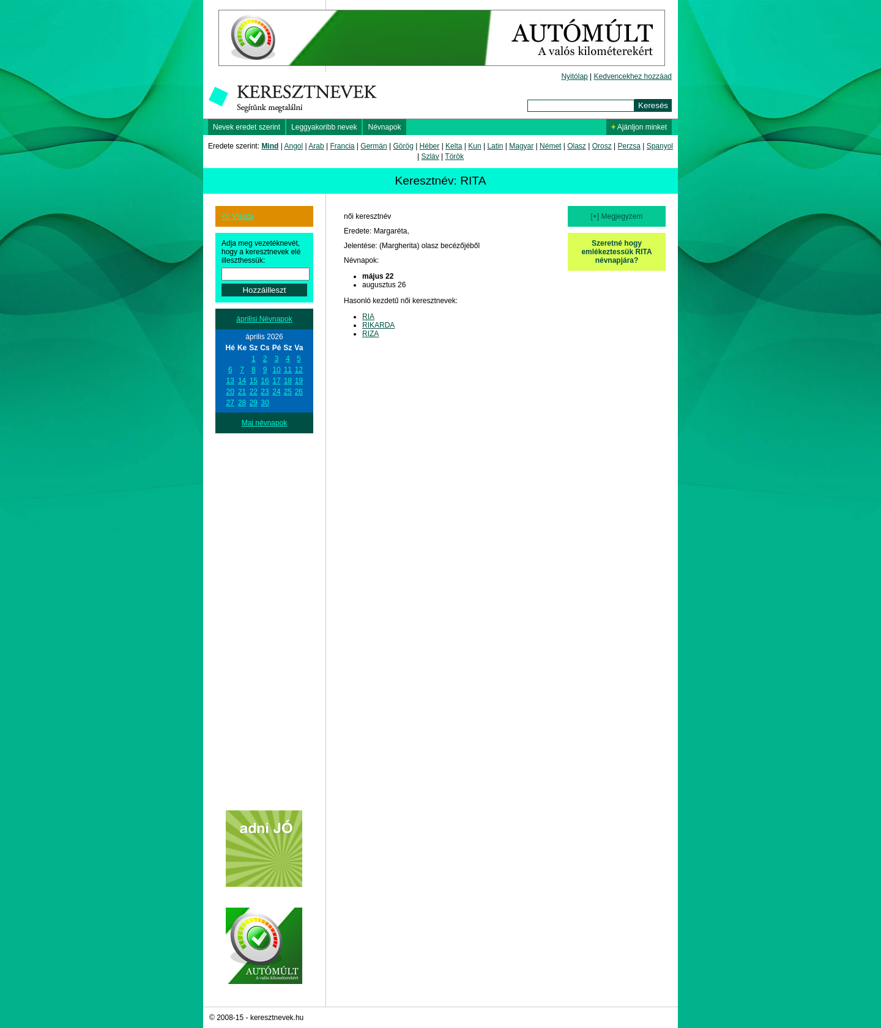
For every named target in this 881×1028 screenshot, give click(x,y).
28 (242, 402)
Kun (474, 146)
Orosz (602, 146)
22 (254, 391)
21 (242, 391)
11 (288, 369)
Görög (403, 146)
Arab (316, 146)
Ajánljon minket (639, 127)
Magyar (521, 146)
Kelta (453, 146)
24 (276, 391)
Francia (342, 146)
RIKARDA (378, 325)
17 (276, 380)
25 (288, 391)
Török (454, 156)
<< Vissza (237, 216)
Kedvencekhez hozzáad (633, 76)
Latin (495, 146)
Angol (293, 146)
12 (299, 369)
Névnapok (384, 127)
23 (265, 391)
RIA (368, 316)
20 (230, 391)
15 (254, 380)
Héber (430, 146)
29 (254, 402)
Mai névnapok (265, 423)
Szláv (430, 156)
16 (265, 380)
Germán (373, 146)
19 (299, 380)
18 (288, 380)
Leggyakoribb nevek (324, 127)
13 (230, 380)
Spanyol (660, 146)
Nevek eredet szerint (246, 127)
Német (550, 146)
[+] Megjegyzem (616, 216)
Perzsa (628, 146)
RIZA (370, 333)
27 (230, 402)
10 (276, 369)
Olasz (576, 146)
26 (299, 391)
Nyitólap (574, 76)
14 (242, 380)
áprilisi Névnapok (264, 319)
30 (265, 402)
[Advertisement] (264, 616)
